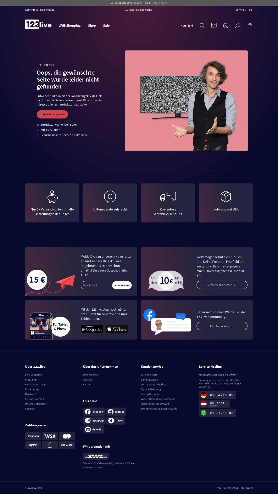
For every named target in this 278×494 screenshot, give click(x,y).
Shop (92, 25)
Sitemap (30, 408)
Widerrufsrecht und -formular (158, 399)
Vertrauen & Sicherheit (154, 384)
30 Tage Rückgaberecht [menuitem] (138, 9)
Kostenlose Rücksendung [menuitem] (39, 9)
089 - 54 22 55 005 (221, 413)
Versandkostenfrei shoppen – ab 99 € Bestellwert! (139, 3)
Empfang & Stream (36, 384)
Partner (87, 384)
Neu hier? (187, 25)
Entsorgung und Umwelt (155, 403)
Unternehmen (91, 374)
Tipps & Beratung (151, 389)
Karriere (87, 379)
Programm (31, 379)
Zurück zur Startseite (52, 114)
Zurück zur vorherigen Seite (59, 124)
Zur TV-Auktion (50, 130)
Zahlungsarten (149, 379)
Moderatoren (32, 389)
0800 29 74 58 (218, 402)
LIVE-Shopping (69, 25)
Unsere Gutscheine (36, 403)
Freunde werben (34, 399)
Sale (106, 25)
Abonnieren (122, 285)
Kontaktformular (150, 394)
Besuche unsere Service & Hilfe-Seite (64, 135)
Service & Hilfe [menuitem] (244, 9)
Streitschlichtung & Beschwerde (159, 408)
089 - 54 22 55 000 (221, 395)
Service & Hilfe (149, 374)
